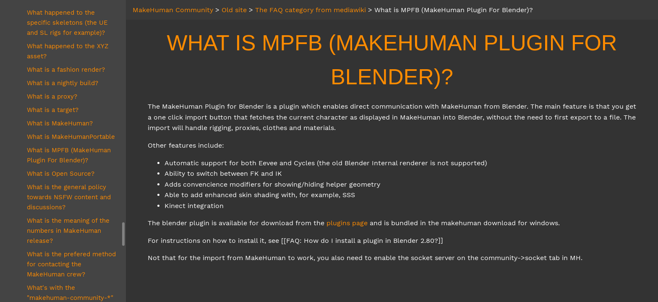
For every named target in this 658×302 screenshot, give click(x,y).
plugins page (347, 223)
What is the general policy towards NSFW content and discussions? (69, 197)
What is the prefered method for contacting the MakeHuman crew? (71, 264)
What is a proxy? (52, 96)
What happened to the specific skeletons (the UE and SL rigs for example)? (67, 22)
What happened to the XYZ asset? (67, 51)
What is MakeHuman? (60, 123)
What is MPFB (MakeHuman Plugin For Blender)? (69, 155)
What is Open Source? (60, 173)
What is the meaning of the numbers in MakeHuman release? (68, 231)
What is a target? (52, 110)
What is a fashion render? (66, 69)
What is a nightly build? (62, 83)
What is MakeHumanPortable (71, 137)
